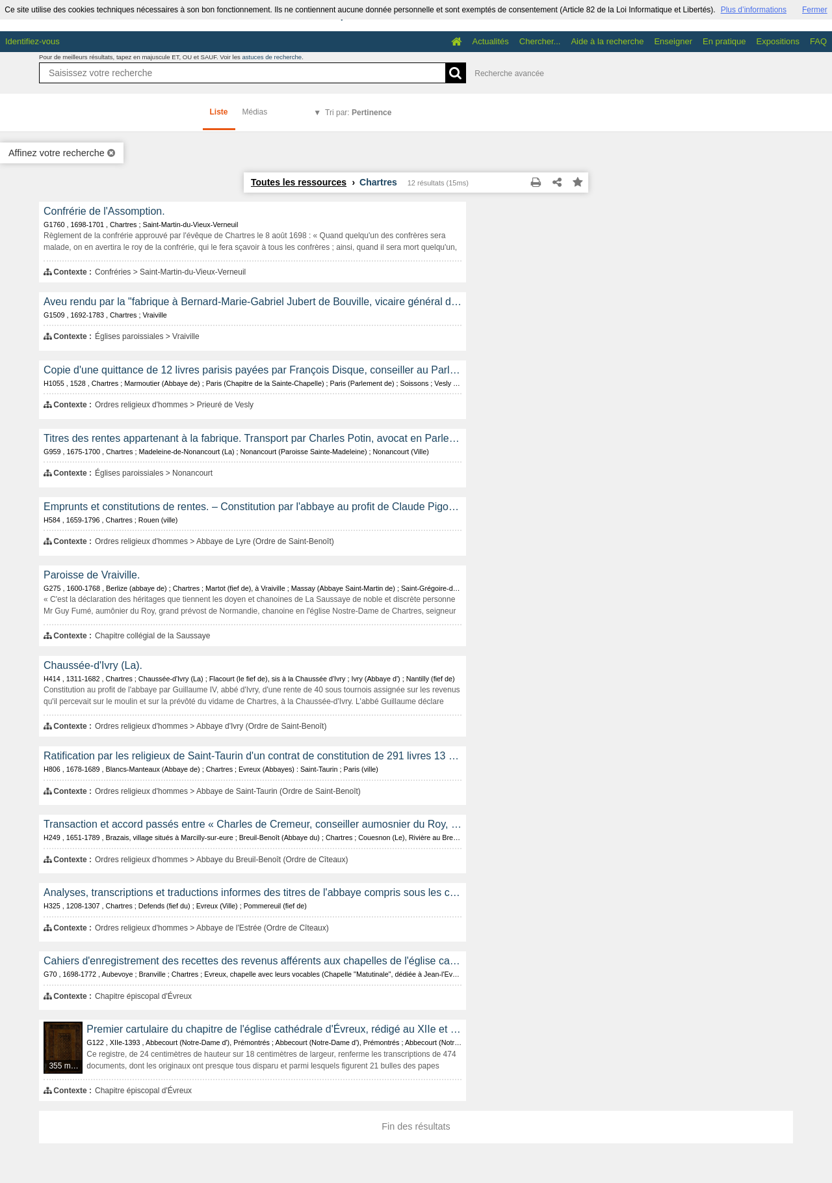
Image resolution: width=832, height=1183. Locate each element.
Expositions (778, 41)
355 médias (66, 1065)
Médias (255, 111)
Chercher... (540, 41)
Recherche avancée (509, 73)
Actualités (490, 41)
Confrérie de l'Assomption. (104, 211)
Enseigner (673, 41)
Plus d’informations (753, 9)
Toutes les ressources (298, 182)
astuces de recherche (272, 57)
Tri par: (358, 112)
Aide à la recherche (607, 41)
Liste (219, 111)
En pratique (724, 41)
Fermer (814, 9)
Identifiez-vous (32, 41)
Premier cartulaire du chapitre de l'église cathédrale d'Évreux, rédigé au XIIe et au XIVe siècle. (274, 1029)
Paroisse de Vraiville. (92, 574)
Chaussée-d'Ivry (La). (93, 665)
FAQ (818, 41)
